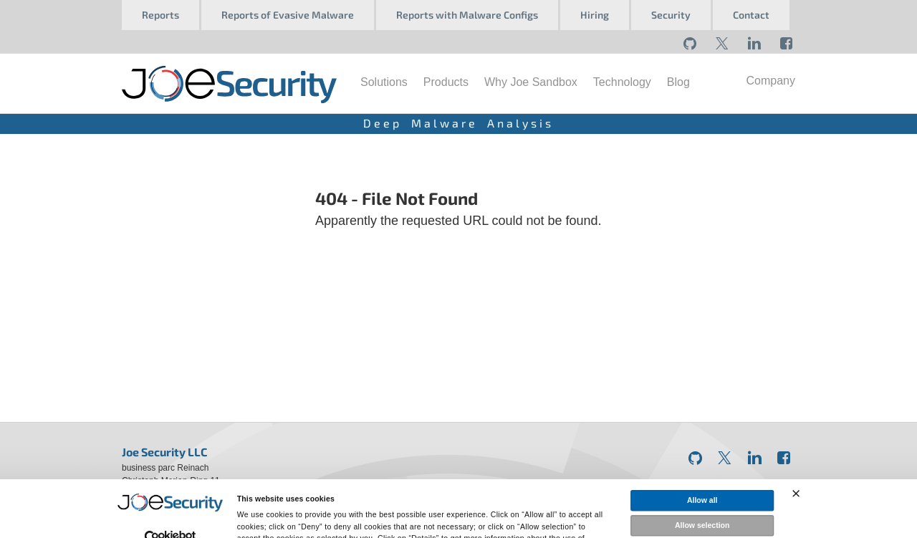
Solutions (384, 82)
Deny (702, 501)
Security (671, 15)
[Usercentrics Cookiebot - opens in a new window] (170, 489)
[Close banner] (796, 444)
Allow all (702, 451)
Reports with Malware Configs (467, 15)
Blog (678, 82)
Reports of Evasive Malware (287, 15)
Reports (160, 15)
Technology (622, 82)
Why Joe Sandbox (530, 82)
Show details (631, 526)
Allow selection (702, 476)
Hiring (594, 15)
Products (446, 82)
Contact (751, 15)
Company (770, 81)
